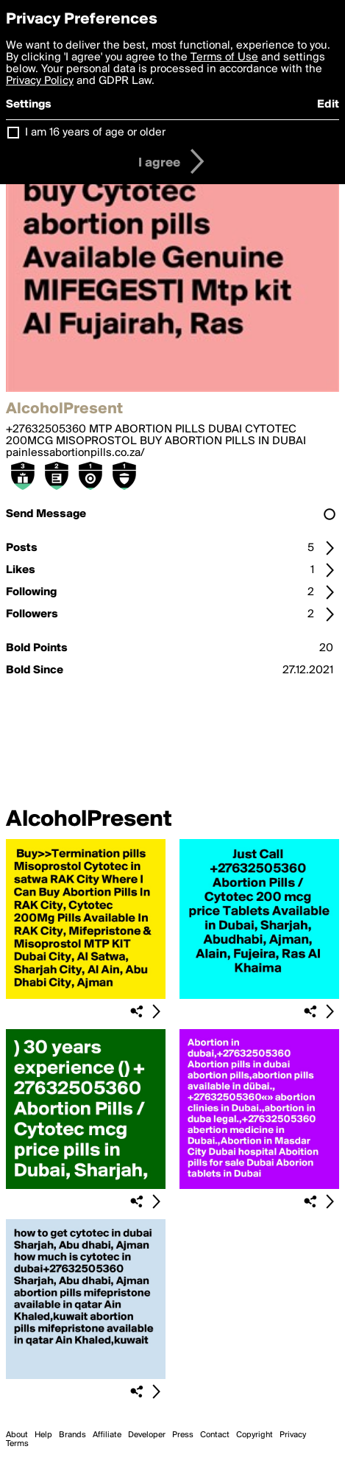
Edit (328, 104)
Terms (17, 1443)
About (17, 1435)
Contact (215, 1435)
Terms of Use (224, 57)
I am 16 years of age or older (95, 132)
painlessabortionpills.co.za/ (75, 453)
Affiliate (107, 1435)
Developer (147, 1435)
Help (43, 1435)
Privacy (293, 1435)
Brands (72, 1435)
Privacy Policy (40, 81)
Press (182, 1435)
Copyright (254, 1435)
